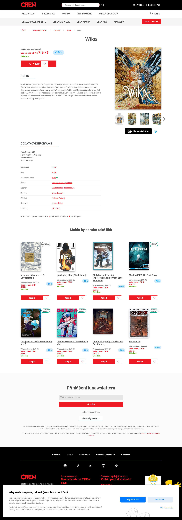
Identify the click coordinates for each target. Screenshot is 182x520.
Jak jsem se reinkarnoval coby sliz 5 (36, 342)
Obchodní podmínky (106, 454)
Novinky (66, 14)
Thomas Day (69, 187)
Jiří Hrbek (56, 207)
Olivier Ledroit (57, 187)
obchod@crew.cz (91, 417)
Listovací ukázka (138, 131)
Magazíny (119, 22)
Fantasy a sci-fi (58, 182)
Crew (54, 167)
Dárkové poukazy (108, 14)
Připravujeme (84, 14)
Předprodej (48, 14)
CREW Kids (102, 22)
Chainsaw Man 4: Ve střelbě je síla (72, 342)
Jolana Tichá (57, 202)
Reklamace (84, 454)
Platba (69, 454)
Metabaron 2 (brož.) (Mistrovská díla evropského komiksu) (108, 277)
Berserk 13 (134, 340)
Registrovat (154, 5)
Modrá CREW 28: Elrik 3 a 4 (143, 274)
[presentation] (164, 119)
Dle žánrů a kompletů (34, 22)
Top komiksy (151, 22)
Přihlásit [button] (138, 5)
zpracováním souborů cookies (56, 507)
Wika (54, 172)
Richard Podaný (58, 197)
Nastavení (160, 499)
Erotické (69, 182)
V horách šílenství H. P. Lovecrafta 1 (32, 275)
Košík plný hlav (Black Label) (72, 274)
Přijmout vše (133, 499)
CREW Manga (83, 22)
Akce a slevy (29, 14)
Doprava (55, 454)
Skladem (25, 56)
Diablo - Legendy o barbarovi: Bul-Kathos (108, 342)
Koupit (35, 63)
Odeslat (91, 403)
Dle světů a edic (61, 22)
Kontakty (126, 454)
